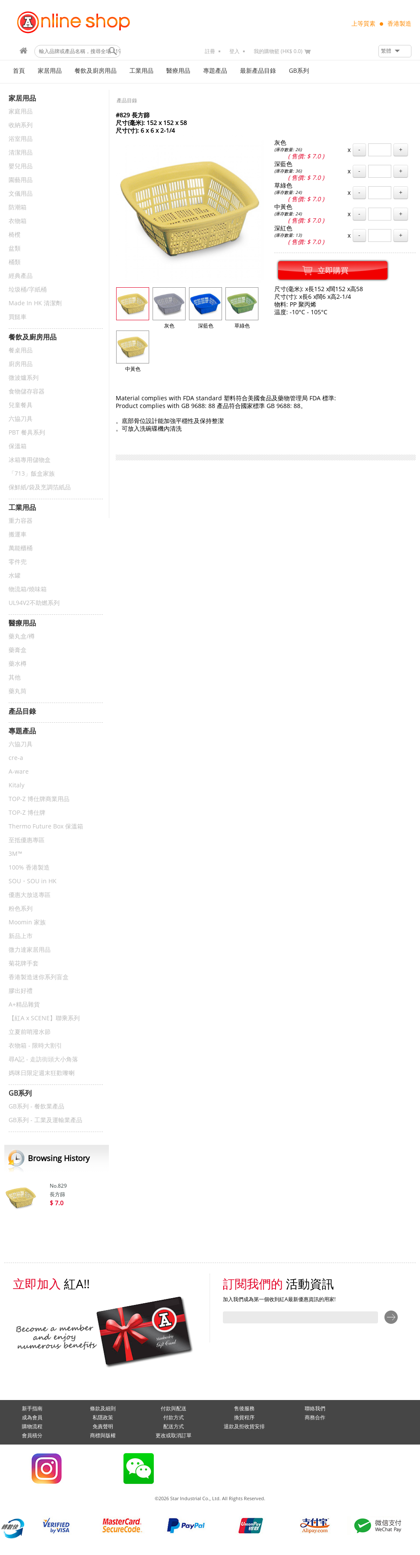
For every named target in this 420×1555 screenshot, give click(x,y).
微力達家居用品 (30, 949)
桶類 (15, 262)
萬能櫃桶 (21, 548)
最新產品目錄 (258, 70)
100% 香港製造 (29, 867)
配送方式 (173, 1427)
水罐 (15, 575)
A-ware (19, 771)
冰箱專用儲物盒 (30, 460)
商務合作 (315, 1418)
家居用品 (50, 70)
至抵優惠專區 (27, 840)
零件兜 (18, 562)
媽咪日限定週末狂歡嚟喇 (42, 1073)
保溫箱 (18, 446)
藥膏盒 (18, 650)
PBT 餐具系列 (27, 432)
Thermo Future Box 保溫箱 (46, 826)
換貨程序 (244, 1418)
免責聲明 (103, 1427)
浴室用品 (21, 139)
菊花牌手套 (24, 963)
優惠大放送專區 (30, 895)
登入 (234, 51)
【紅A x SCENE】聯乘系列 (44, 1018)
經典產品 (21, 276)
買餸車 (18, 317)
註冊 (210, 51)
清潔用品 (21, 152)
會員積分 (32, 1436)
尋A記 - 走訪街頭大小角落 (43, 1059)
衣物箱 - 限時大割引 (35, 1045)
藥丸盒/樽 (22, 636)
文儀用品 (21, 193)
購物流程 (32, 1427)
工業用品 (141, 70)
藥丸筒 (18, 691)
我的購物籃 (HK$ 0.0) (278, 51)
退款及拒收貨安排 (244, 1427)
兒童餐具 (21, 405)
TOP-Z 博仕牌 (27, 812)
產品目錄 (127, 101)
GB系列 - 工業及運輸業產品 (45, 1120)
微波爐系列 (24, 377)
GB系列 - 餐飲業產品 (36, 1106)
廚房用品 (21, 364)
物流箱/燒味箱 (28, 589)
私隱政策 (103, 1418)
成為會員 (32, 1418)
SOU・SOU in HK (33, 881)
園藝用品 (21, 180)
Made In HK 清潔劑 (35, 303)
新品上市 (21, 936)
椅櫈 (15, 234)
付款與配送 (173, 1409)
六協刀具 (21, 419)
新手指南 (32, 1409)
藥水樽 (18, 663)
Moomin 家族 (27, 922)
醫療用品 (178, 70)
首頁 (19, 70)
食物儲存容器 (27, 391)
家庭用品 (21, 111)
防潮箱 (18, 207)
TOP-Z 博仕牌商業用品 (39, 799)
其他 (15, 677)
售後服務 (244, 1409)
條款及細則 (103, 1409)
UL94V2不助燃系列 (34, 603)
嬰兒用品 (21, 166)
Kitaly (16, 785)
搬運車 (18, 534)
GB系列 (299, 70)
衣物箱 (18, 221)
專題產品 (215, 70)
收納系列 (21, 125)
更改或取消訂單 (174, 1436)
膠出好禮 (21, 991)
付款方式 (173, 1418)
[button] (394, 51)
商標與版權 (103, 1436)
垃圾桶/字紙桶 (28, 289)
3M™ (15, 854)
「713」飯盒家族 (32, 473)
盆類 (15, 248)
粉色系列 (21, 908)
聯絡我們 (315, 1409)
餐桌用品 (21, 350)
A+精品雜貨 (24, 1004)
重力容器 (21, 520)
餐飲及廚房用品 (96, 70)
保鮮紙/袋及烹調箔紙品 (40, 487)
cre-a (16, 758)
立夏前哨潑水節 (30, 1032)
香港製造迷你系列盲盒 (39, 977)
